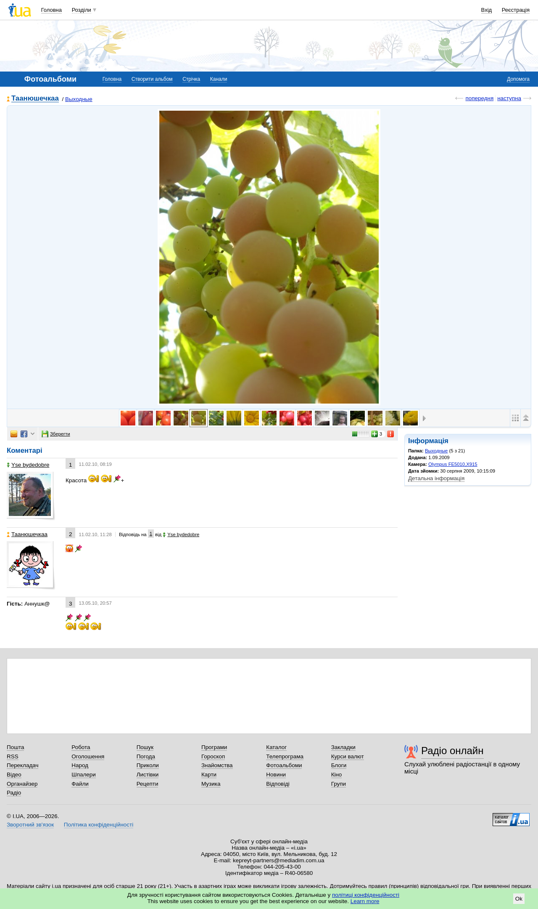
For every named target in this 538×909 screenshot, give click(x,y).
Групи (338, 784)
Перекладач (22, 765)
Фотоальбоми (284, 765)
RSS (12, 756)
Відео (14, 774)
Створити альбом (152, 79)
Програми (214, 747)
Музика (210, 784)
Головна (51, 10)
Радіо (14, 792)
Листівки (148, 774)
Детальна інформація (436, 478)
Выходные (78, 99)
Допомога (518, 79)
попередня (479, 98)
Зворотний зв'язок (30, 824)
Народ (79, 765)
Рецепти (147, 784)
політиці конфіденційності (365, 895)
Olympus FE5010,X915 (452, 464)
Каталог (276, 747)
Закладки (343, 747)
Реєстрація (516, 10)
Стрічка (191, 79)
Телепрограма (284, 756)
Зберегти (56, 434)
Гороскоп (213, 756)
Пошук (145, 747)
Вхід (486, 10)
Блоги (339, 765)
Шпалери (83, 774)
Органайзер (22, 784)
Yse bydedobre (28, 465)
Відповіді (278, 784)
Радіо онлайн (452, 750)
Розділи (81, 10)
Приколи (148, 765)
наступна (509, 98)
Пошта (15, 747)
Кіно (336, 774)
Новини (276, 774)
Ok (518, 899)
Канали (218, 79)
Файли (80, 784)
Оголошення (87, 756)
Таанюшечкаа (35, 98)
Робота (80, 747)
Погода (146, 756)
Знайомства (217, 765)
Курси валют (347, 756)
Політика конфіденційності (98, 824)
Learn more (365, 901)
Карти (208, 774)
